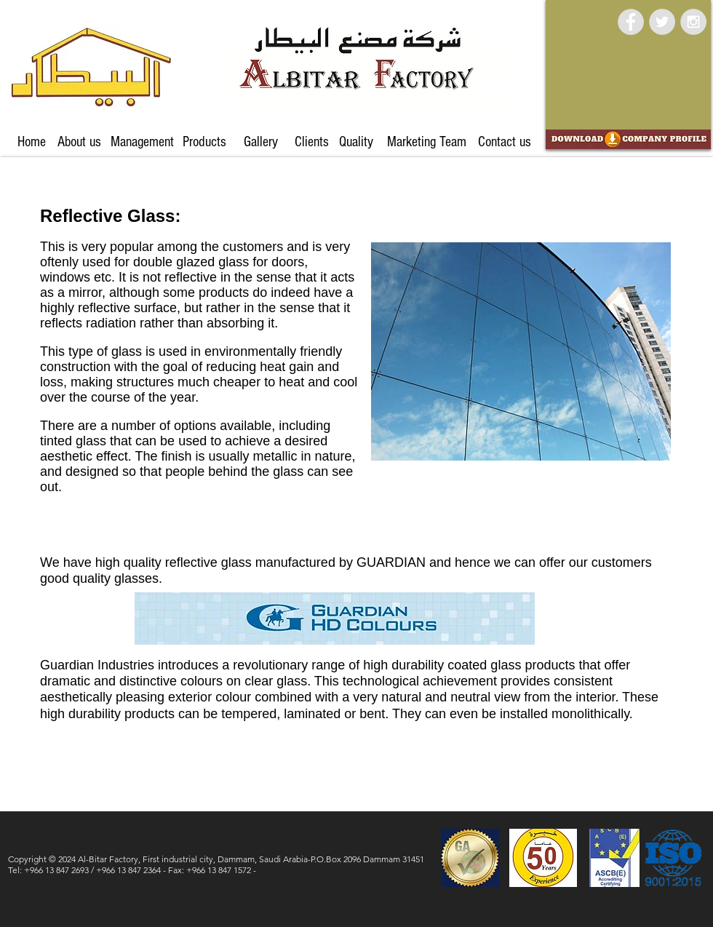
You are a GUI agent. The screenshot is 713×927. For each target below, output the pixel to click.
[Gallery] (260, 142)
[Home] (31, 142)
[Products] (204, 142)
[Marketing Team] (426, 142)
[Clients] (312, 142)
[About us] (79, 142)
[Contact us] (504, 142)
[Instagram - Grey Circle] (693, 22)
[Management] (142, 142)
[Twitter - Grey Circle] (662, 22)
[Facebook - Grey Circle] (631, 22)
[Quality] (355, 142)
